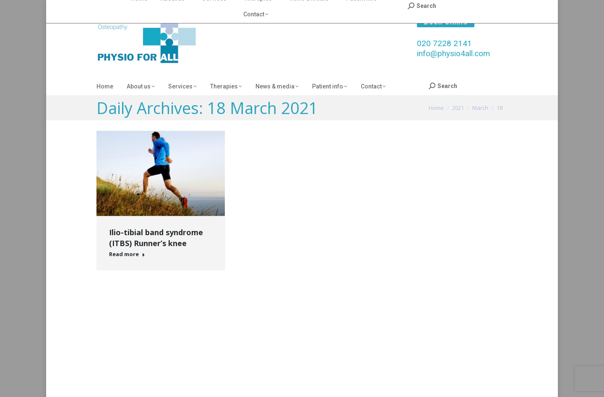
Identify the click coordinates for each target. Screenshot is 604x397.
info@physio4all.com (453, 53)
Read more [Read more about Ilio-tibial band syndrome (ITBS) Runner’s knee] (127, 254)
